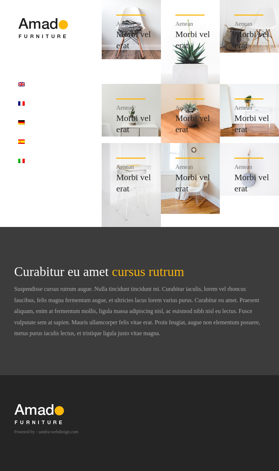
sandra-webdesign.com (58, 431)
